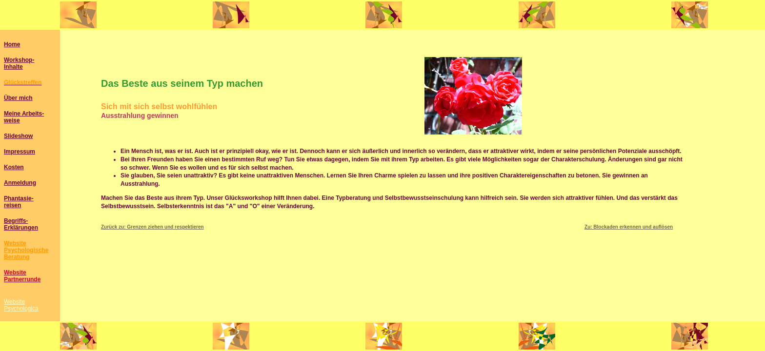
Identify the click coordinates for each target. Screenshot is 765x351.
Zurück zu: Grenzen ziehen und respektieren (152, 227)
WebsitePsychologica (21, 305)
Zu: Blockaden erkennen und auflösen (628, 227)
